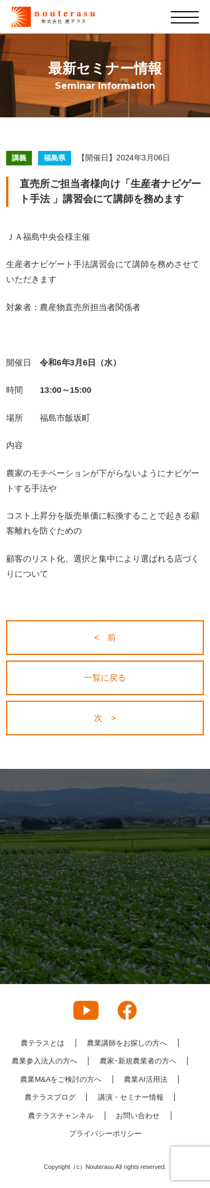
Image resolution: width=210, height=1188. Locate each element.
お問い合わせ (138, 1115)
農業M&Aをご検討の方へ (60, 1079)
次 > (105, 718)
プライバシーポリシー (105, 1133)
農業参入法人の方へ (44, 1061)
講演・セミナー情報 (131, 1097)
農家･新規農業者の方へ (138, 1061)
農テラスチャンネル (61, 1115)
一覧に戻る (105, 677)
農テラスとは (42, 1043)
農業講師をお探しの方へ (127, 1043)
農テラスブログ (50, 1097)
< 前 (105, 637)
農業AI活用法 (145, 1079)
